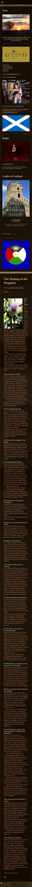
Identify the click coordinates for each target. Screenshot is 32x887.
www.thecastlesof (16, 219)
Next (5, 877)
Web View (28, 885)
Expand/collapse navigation (16, 2)
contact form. (12, 77)
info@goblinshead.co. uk (10, 112)
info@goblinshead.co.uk (13, 74)
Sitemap (8, 883)
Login (29, 883)
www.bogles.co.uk (7, 164)
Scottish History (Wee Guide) (15, 288)
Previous (6, 291)
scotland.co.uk (16, 221)
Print (3, 883)
